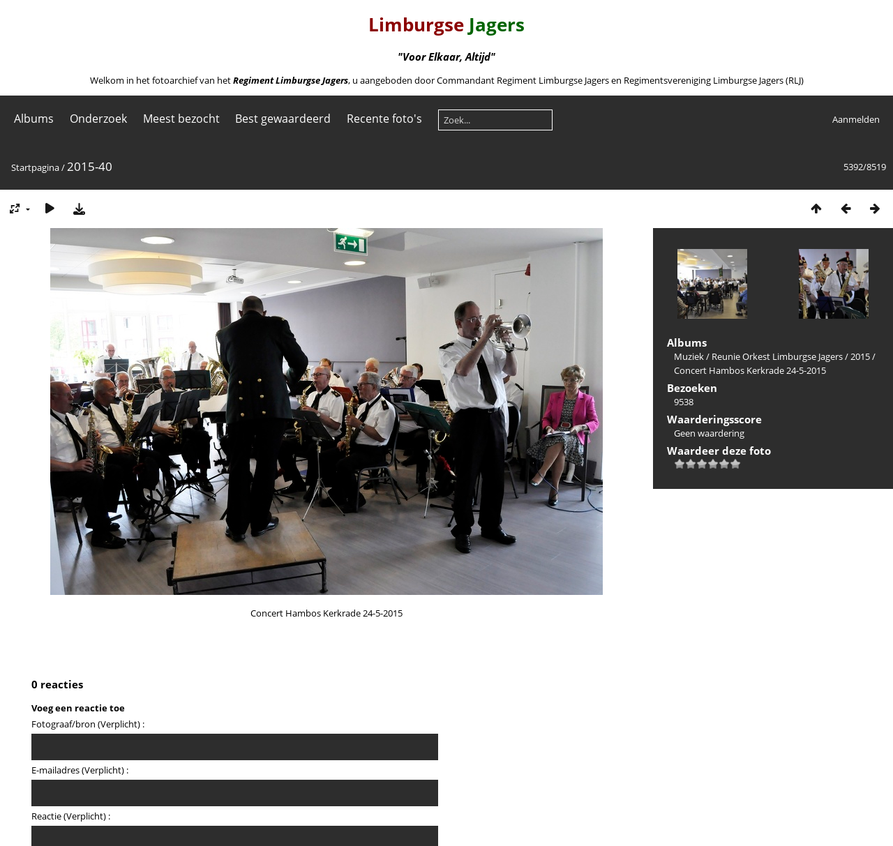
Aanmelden (856, 119)
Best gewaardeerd (283, 118)
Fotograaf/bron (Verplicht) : (87, 724)
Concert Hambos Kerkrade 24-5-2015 (750, 370)
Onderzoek (98, 118)
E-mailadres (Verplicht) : (79, 770)
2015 (860, 356)
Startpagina (35, 167)
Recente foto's (384, 118)
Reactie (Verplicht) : (70, 816)
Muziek (689, 356)
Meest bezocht (181, 118)
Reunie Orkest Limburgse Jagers (777, 356)
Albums (34, 118)
